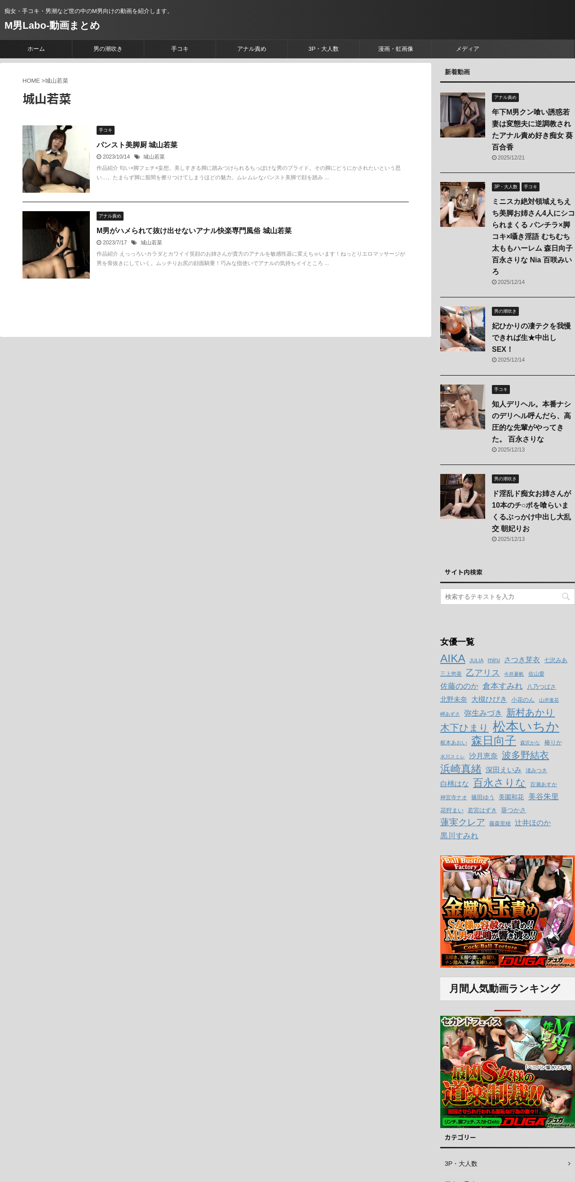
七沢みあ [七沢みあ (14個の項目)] (555, 660)
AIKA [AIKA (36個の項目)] (452, 658)
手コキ (180, 48)
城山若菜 (154, 157)
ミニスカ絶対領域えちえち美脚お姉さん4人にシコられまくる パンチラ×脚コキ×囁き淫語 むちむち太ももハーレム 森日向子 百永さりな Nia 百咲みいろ (533, 236)
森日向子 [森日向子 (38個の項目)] (493, 741)
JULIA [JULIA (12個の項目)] (476, 660)
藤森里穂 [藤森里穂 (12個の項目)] (500, 823)
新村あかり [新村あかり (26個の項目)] (530, 712)
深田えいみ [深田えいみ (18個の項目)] (504, 770)
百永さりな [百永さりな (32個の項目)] (499, 782)
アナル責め (251, 48)
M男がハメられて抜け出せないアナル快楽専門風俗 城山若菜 (194, 231)
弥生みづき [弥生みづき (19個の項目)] (483, 713)
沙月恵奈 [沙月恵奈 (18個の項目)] (483, 756)
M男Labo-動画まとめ (52, 25)
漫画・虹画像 (395, 48)
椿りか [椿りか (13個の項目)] (553, 742)
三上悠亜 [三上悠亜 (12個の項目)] (451, 674)
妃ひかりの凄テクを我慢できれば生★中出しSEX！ (531, 337)
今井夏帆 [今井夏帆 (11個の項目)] (514, 674)
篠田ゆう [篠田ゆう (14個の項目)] (483, 797)
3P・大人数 (324, 48)
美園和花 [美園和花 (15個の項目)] (511, 797)
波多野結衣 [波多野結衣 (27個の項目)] (525, 755)
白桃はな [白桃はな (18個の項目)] (454, 783)
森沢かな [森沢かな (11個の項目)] (530, 742)
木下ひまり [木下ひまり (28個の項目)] (464, 727)
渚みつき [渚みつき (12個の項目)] (536, 770)
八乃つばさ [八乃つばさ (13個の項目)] (541, 687)
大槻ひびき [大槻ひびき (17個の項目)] (489, 699)
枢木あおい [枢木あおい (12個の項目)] (453, 742)
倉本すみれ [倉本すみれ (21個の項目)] (502, 686)
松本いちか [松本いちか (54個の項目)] (526, 726)
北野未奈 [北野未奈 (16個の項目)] (453, 699)
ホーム (36, 48)
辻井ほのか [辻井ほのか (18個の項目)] (533, 823)
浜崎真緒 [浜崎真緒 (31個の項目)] (461, 769)
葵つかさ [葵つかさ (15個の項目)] (513, 810)
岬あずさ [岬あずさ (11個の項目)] (450, 714)
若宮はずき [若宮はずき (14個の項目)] (482, 810)
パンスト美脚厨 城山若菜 (137, 145)
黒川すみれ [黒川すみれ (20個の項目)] (459, 835)
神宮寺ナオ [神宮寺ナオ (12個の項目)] (453, 797)
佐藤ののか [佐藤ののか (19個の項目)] (459, 686)
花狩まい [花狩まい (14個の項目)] (452, 810)
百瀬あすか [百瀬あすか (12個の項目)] (543, 784)
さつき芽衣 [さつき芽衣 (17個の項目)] (522, 660)
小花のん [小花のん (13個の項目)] (523, 700)
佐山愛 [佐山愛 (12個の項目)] (536, 674)
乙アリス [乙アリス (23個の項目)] (483, 672)
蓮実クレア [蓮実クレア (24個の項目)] (462, 822)
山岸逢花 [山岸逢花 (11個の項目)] (549, 700)
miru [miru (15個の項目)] (494, 660)
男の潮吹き (108, 48)
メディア (467, 48)
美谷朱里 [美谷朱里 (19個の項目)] (543, 796)
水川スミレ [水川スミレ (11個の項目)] (452, 756)
